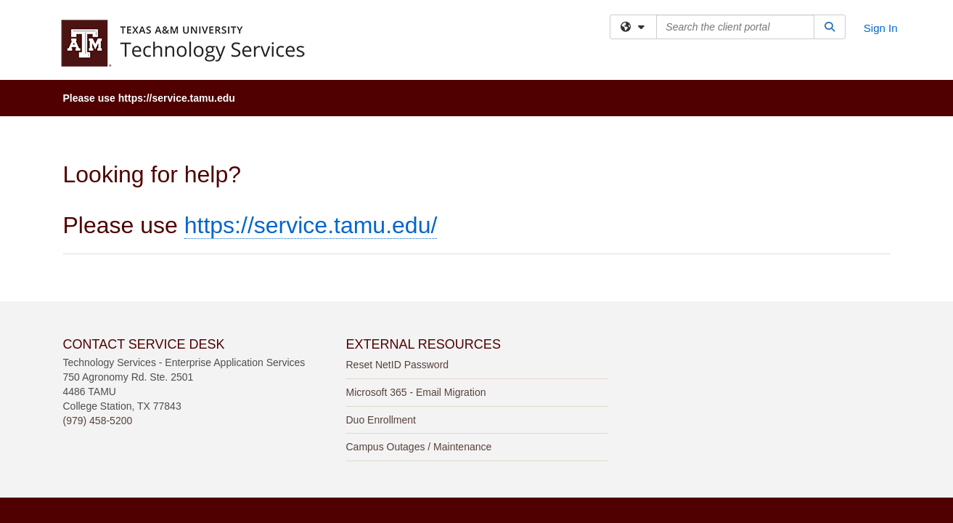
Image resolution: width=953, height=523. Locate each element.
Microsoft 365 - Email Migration (416, 276)
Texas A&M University (367, 416)
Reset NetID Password (397, 248)
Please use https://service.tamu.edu (149, 98)
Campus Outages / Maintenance (419, 330)
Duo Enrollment (381, 303)
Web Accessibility (501, 416)
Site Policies (610, 416)
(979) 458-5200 (98, 304)
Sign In (881, 28)
